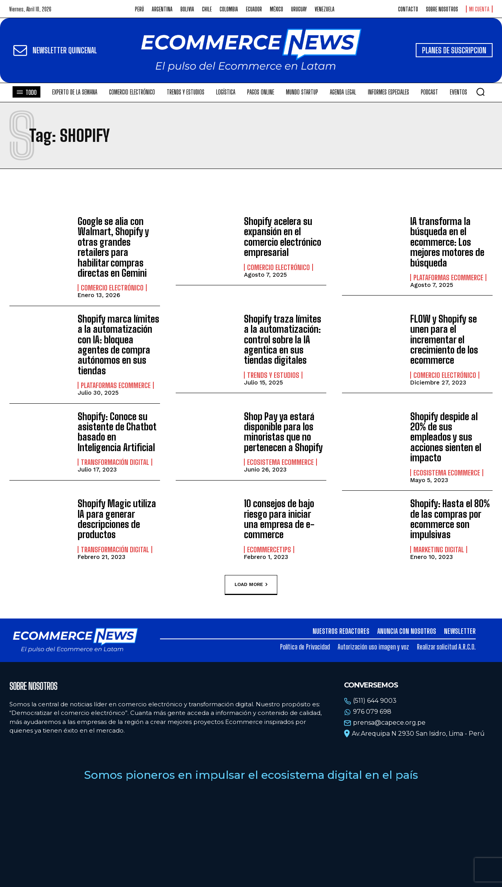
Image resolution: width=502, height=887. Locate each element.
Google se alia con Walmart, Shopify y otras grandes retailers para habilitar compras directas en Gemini (113, 247)
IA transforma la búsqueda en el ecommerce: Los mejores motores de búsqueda (447, 242)
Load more (251, 585)
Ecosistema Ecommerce (280, 462)
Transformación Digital (115, 462)
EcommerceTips (269, 549)
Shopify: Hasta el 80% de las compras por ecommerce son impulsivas (450, 519)
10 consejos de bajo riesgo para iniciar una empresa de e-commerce (279, 519)
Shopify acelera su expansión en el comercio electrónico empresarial (282, 237)
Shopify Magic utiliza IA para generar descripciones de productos (117, 519)
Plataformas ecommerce (448, 277)
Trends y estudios (273, 375)
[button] (480, 91)
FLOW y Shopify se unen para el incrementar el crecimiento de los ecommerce (444, 339)
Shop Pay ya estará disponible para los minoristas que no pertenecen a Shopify (283, 432)
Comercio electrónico (112, 287)
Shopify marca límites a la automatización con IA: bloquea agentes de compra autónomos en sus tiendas (118, 344)
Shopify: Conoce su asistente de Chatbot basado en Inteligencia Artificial (117, 432)
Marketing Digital (438, 549)
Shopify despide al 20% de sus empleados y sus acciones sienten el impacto (445, 437)
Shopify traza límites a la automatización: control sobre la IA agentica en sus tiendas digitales (282, 339)
